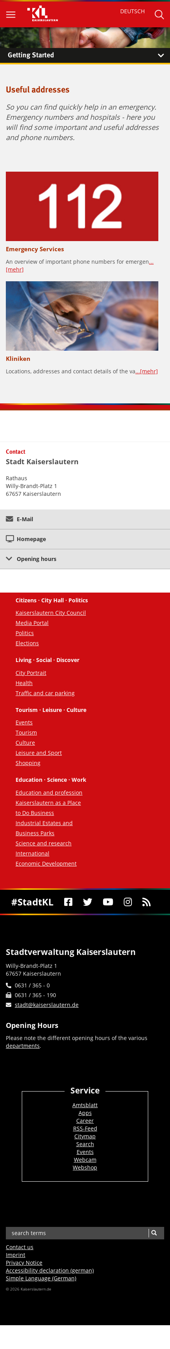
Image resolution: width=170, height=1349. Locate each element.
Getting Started (89, 55)
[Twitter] (87, 902)
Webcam (85, 1159)
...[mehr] (146, 371)
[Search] (154, 1233)
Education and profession (49, 792)
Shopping (28, 763)
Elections (27, 643)
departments (23, 1045)
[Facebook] (68, 902)
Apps (85, 1112)
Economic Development (46, 863)
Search (85, 1144)
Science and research (44, 843)
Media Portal (32, 623)
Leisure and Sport (39, 752)
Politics (25, 633)
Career (85, 1120)
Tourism (26, 732)
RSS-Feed (85, 1128)
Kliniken (18, 358)
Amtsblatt (85, 1105)
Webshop (85, 1167)
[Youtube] (107, 902)
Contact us (19, 1247)
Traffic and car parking (45, 693)
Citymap (85, 1136)
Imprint (15, 1254)
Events (24, 722)
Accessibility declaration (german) (50, 1270)
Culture (25, 742)
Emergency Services (35, 249)
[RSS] (146, 902)
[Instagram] (127, 902)
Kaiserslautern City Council (51, 612)
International (32, 853)
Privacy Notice (24, 1262)
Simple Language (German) (41, 1278)
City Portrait (31, 672)
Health (24, 683)
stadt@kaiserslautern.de (47, 1004)
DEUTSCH (132, 11)
